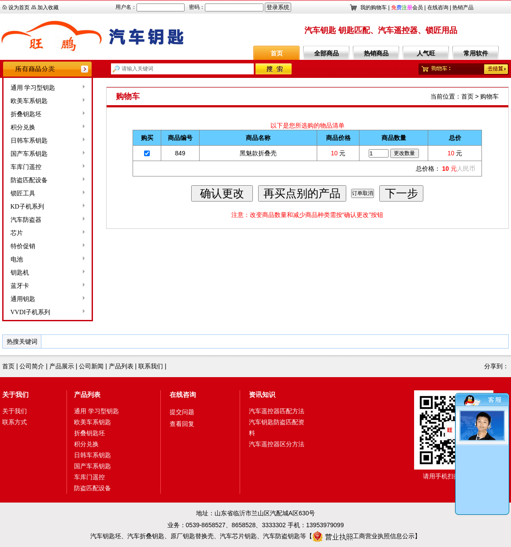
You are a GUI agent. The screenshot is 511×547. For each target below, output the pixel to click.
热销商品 (376, 53)
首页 (276, 53)
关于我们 (15, 394)
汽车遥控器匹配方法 (276, 411)
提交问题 (182, 411)
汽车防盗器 (26, 220)
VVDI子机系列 (31, 312)
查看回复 (182, 423)
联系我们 (150, 366)
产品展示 (61, 366)
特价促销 (23, 246)
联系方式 (14, 422)
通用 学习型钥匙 (33, 87)
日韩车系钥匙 (29, 140)
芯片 (17, 233)
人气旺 (426, 53)
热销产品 (463, 7)
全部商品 (326, 53)
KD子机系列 (27, 206)
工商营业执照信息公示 (363, 536)
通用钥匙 (23, 299)
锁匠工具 (23, 193)
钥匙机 (20, 272)
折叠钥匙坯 (26, 114)
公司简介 (31, 366)
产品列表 (121, 366)
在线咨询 (437, 7)
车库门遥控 (26, 167)
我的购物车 (373, 7)
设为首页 (19, 7)
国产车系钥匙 (29, 154)
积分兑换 (23, 127)
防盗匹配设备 (29, 180)
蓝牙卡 (20, 286)
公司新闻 (91, 366)
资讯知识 (262, 394)
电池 (17, 259)
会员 (407, 7)
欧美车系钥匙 (29, 101)
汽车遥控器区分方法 (276, 444)
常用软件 (475, 53)
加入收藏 (48, 7)
